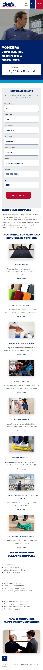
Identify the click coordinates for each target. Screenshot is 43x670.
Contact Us (39, 4)
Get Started (18, 195)
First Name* (9, 104)
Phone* (8, 169)
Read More (21, 278)
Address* (8, 136)
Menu (27, 4)
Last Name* (9, 114)
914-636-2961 (24, 71)
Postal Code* (10, 147)
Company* (9, 125)
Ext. (5, 180)
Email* (7, 158)
